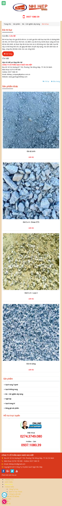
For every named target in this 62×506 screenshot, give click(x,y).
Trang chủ (7, 24)
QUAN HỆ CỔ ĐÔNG (11, 496)
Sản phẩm (16, 24)
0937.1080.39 (31, 445)
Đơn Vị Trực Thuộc (15, 492)
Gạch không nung (11, 389)
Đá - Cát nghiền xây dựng (31, 24)
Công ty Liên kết (15, 494)
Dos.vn (14, 475)
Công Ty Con (13, 489)
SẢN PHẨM (8, 484)
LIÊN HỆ (7, 504)
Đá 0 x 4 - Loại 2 (31, 293)
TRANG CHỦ (9, 480)
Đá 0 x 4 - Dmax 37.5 (31, 222)
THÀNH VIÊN (9, 487)
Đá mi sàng (31, 364)
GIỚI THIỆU (8, 482)
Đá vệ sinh (31, 151)
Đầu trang (55, 81)
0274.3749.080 (31, 436)
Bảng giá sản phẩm (12, 408)
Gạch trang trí (10, 403)
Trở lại (46, 81)
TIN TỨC (7, 499)
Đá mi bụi (45, 24)
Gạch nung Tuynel (11, 385)
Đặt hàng (8, 54)
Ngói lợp (8, 399)
